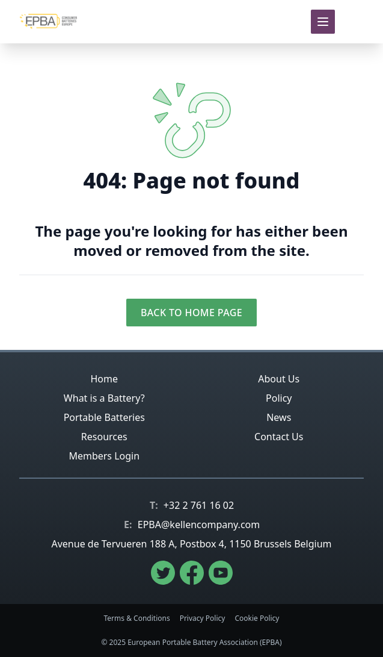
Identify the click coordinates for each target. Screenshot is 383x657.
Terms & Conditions (137, 618)
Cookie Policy (256, 618)
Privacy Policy (202, 618)
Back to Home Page (191, 312)
